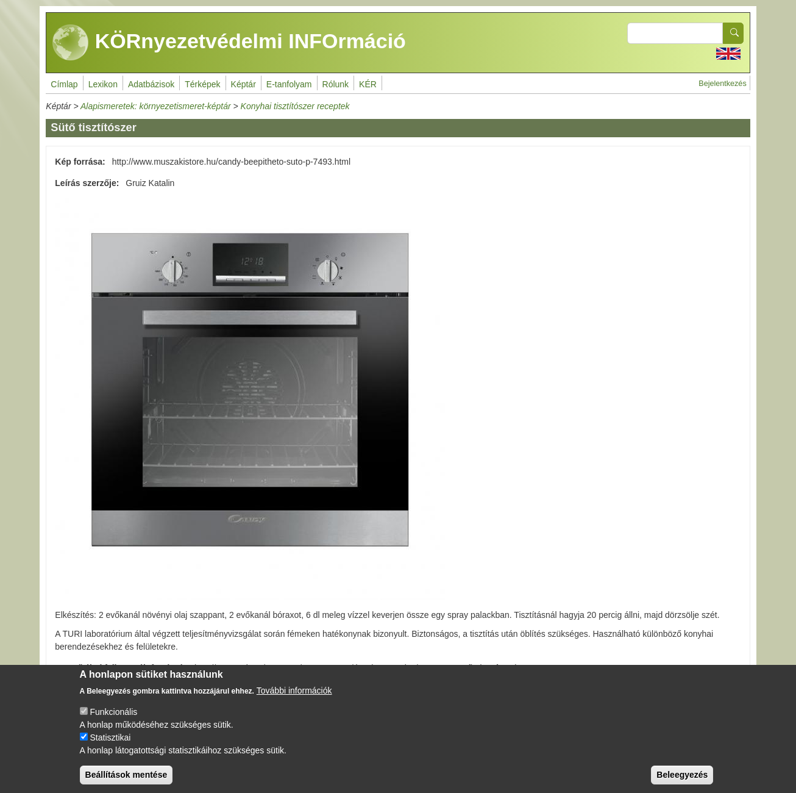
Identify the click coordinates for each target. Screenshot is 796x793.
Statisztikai (110, 745)
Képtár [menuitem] (243, 84)
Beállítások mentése (126, 783)
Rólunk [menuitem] (335, 84)
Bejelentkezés (722, 83)
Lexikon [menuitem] (103, 84)
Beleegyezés (682, 783)
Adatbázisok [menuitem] (151, 84)
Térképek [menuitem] (202, 84)
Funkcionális (113, 720)
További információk (294, 698)
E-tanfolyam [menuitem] (289, 84)
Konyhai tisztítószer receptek (295, 106)
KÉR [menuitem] (368, 84)
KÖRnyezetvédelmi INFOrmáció (229, 42)
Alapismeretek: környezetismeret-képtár (155, 106)
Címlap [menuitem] (64, 84)
